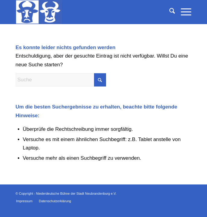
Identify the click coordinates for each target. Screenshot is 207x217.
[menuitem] (169, 12)
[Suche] (169, 12)
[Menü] (183, 12)
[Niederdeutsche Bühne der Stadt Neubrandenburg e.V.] (86, 12)
